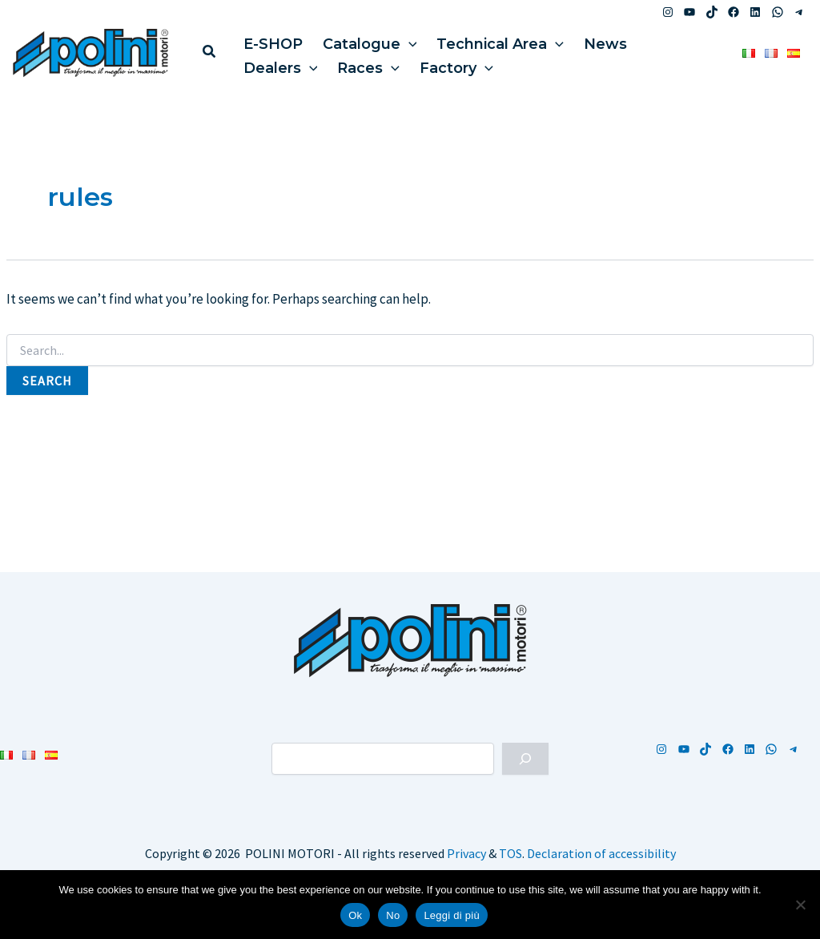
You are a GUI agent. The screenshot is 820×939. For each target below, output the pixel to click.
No (393, 915)
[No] (800, 905)
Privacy (466, 853)
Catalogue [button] (363, 40)
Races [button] (363, 64)
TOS (510, 853)
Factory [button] (447, 64)
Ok (355, 915)
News (591, 40)
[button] (210, 53)
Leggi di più (452, 915)
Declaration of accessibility (601, 853)
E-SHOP (270, 40)
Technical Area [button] (490, 40)
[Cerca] (525, 759)
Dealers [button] (278, 64)
